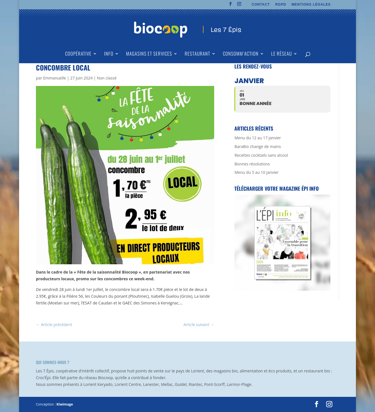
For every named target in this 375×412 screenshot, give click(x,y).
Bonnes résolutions (252, 164)
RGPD (280, 4)
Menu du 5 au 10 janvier (256, 172)
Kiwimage (64, 404)
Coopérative (78, 54)
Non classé (106, 78)
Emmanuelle (54, 78)
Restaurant (197, 54)
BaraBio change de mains (257, 146)
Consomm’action (241, 54)
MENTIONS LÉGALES (311, 4)
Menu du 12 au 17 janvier (257, 137)
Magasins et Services (149, 54)
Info (108, 54)
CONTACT (261, 4)
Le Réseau (281, 54)
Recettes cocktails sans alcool (261, 155)
